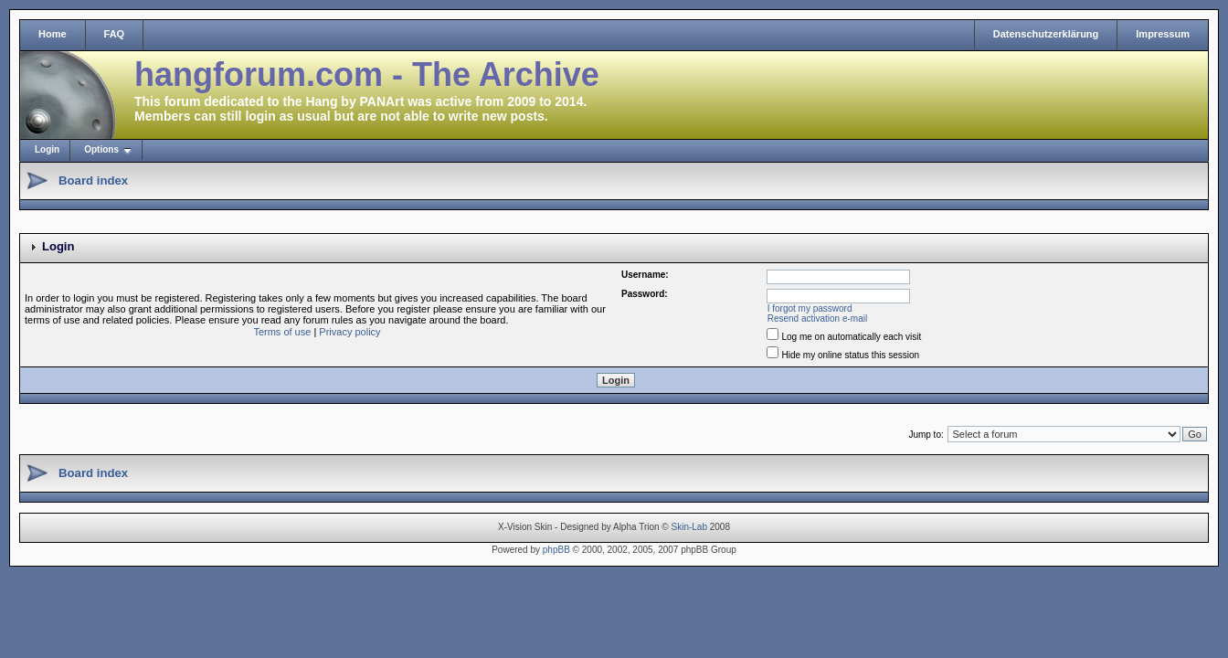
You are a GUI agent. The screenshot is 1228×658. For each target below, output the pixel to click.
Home (52, 33)
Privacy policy (349, 331)
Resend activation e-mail (818, 318)
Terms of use (282, 331)
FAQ (114, 33)
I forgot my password (810, 308)
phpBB (556, 550)
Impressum (1163, 33)
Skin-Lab (689, 527)
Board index (93, 180)
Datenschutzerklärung (1046, 33)
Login (47, 149)
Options (101, 149)
